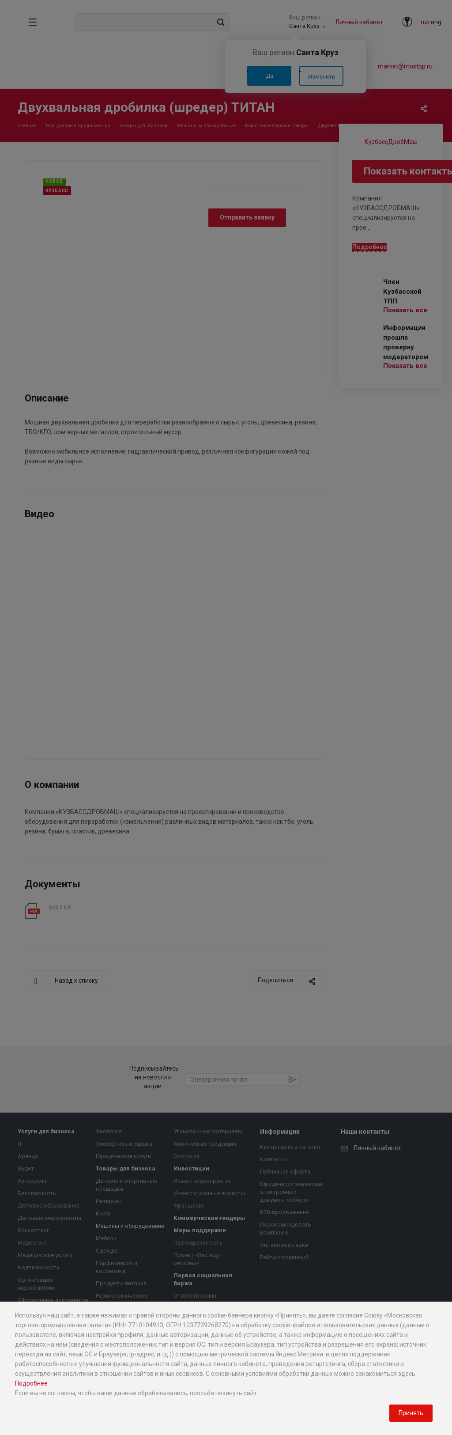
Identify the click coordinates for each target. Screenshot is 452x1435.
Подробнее (31, 1383)
